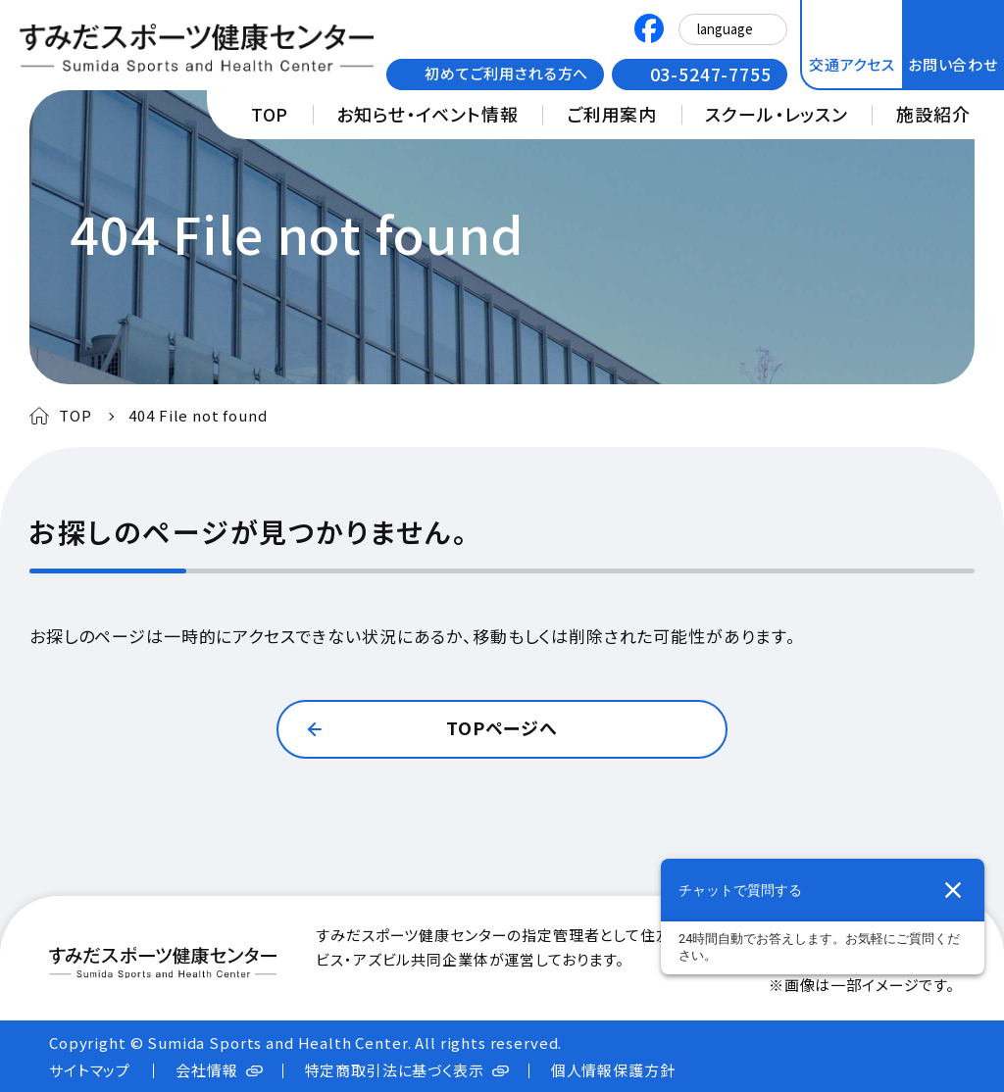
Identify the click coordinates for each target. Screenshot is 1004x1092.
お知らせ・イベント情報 (427, 113)
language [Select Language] (725, 29)
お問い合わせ (953, 64)
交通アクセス (852, 64)
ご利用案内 (612, 113)
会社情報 (206, 1070)
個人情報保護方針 (613, 1070)
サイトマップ (89, 1070)
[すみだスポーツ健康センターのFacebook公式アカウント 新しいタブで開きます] (649, 31)
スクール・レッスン (776, 113)
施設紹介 (933, 113)
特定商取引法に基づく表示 (394, 1070)
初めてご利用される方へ (506, 73)
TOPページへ (502, 727)
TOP (270, 113)
